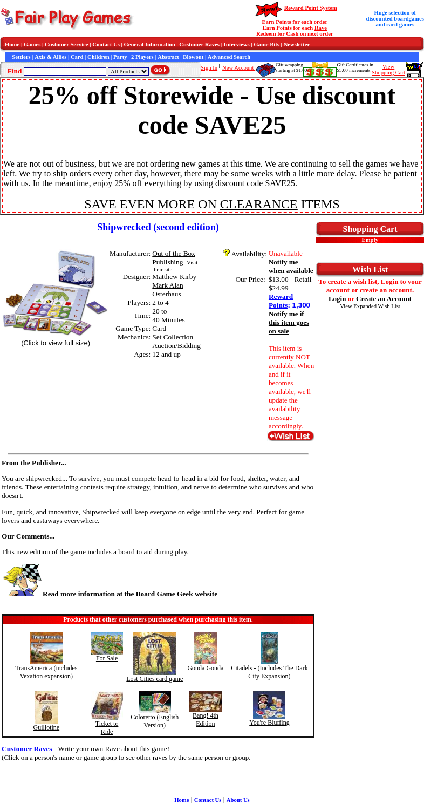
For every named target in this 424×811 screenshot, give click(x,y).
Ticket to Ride (107, 727)
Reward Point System (310, 8)
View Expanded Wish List (370, 306)
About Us (238, 800)
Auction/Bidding (176, 346)
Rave (320, 28)
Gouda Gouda (205, 668)
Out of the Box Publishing (173, 257)
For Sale (107, 658)
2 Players (142, 57)
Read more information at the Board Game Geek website (109, 594)
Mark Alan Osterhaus (167, 289)
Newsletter (297, 44)
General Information (149, 44)
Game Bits (266, 44)
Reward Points (281, 300)
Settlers (21, 57)
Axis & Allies (50, 57)
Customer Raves (199, 44)
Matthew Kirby (174, 276)
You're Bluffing (269, 722)
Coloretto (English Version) (155, 721)
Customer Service (66, 44)
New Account (238, 68)
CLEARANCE (259, 204)
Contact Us (106, 44)
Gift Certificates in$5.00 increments (355, 67)
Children (98, 57)
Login (337, 299)
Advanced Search (229, 57)
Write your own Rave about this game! (113, 749)
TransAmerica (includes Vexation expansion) (46, 672)
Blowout (193, 57)
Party (120, 57)
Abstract (168, 57)
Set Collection (172, 337)
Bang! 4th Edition (205, 719)
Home (12, 44)
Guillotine (46, 727)
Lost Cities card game (154, 679)
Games (32, 44)
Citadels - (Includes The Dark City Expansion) (269, 672)
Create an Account (384, 299)
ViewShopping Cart (388, 70)
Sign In (209, 68)
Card (77, 57)
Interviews (237, 44)
